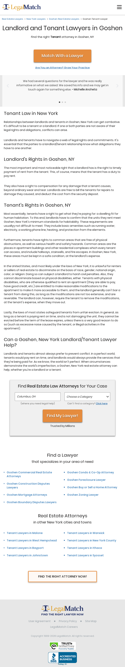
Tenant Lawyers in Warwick (85, 533)
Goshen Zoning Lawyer (83, 495)
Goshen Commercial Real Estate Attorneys (29, 474)
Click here (102, 403)
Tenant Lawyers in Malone (25, 533)
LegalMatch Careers (64, 627)
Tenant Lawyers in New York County (91, 540)
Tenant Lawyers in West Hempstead (32, 540)
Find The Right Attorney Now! (62, 576)
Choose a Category (79, 397)
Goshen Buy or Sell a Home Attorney (92, 487)
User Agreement (40, 621)
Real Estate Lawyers (12, 18)
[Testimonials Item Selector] (59, 102)
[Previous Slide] (8, 86)
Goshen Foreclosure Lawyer (86, 480)
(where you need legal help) (38, 403)
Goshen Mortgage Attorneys (27, 495)
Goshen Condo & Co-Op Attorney (90, 472)
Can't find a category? (87, 403)
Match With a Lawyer (62, 55)
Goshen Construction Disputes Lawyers (28, 485)
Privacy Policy (68, 621)
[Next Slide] (117, 86)
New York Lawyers (35, 18)
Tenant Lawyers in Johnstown (27, 555)
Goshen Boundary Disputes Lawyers (32, 502)
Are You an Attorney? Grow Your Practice (62, 67)
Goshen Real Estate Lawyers (64, 18)
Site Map (91, 621)
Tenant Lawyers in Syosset (85, 555)
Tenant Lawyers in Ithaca (84, 548)
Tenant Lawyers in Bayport (25, 548)
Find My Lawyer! (62, 415)
